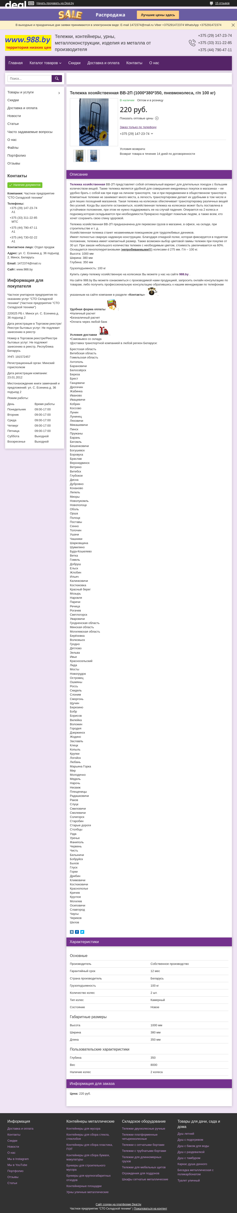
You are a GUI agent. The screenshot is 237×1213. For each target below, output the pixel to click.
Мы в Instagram (18, 1159)
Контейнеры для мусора (83, 1128)
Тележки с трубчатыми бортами (144, 1151)
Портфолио (16, 155)
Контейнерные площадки (84, 1186)
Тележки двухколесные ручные (143, 1128)
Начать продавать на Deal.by (55, 3)
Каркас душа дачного (192, 1164)
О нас (154, 63)
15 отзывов (222, 3)
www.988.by (24, 269)
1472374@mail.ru (29, 263)
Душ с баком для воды (193, 1146)
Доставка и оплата (103, 63)
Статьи (13, 124)
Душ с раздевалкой (191, 1152)
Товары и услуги (20, 92)
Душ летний (186, 1133)
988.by (183, 274)
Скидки (74, 63)
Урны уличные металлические (87, 1192)
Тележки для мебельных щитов (144, 1167)
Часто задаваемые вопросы (30, 132)
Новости (14, 116)
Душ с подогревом (190, 1139)
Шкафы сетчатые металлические (145, 1179)
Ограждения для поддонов (140, 1173)
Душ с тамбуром (189, 1158)
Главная (16, 63)
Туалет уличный (189, 1180)
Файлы (13, 147)
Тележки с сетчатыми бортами (143, 1144)
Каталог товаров (44, 63)
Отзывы (13, 163)
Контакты (134, 63)
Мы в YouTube (17, 1165)
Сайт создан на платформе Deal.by (118, 1204)
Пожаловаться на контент (150, 1208)
